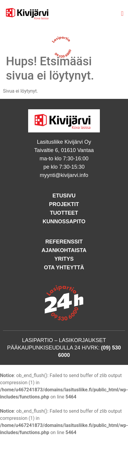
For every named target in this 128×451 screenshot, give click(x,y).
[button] (122, 13)
